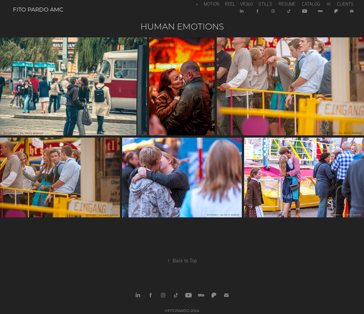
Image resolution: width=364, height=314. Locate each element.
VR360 (246, 4)
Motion (211, 4)
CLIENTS (345, 4)
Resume (287, 4)
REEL (230, 4)
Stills (265, 4)
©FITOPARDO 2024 (182, 310)
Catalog (311, 4)
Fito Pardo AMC (38, 9)
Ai (329, 4)
